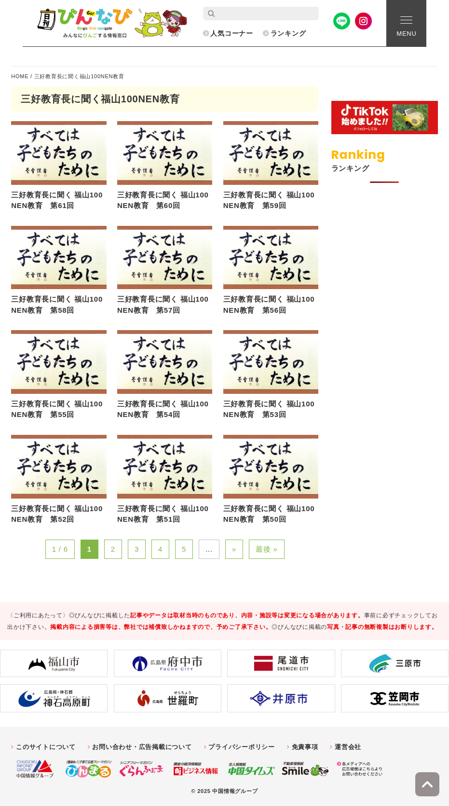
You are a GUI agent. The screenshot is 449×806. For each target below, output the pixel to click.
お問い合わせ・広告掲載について (141, 746)
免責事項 (305, 746)
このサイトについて (46, 746)
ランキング (288, 33)
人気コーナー (231, 33)
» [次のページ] (234, 549)
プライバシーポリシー (241, 746)
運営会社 (348, 746)
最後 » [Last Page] (267, 549)
